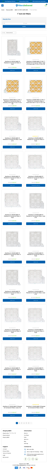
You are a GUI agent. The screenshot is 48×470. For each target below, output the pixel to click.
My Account (6, 457)
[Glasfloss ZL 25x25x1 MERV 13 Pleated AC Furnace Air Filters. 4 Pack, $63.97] (12, 162)
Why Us (26, 433)
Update (24, 26)
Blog (25, 441)
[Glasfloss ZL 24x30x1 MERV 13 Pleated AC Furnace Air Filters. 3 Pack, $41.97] (12, 277)
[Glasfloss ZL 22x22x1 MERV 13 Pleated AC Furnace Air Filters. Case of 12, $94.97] (12, 392)
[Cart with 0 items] (46, 5)
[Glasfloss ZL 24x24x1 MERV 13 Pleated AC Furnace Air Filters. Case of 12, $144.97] (35, 277)
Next (31, 423)
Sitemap (26, 443)
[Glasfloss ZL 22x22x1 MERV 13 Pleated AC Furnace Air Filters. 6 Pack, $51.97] (35, 392)
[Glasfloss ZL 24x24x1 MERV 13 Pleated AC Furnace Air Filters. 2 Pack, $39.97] (35, 354)
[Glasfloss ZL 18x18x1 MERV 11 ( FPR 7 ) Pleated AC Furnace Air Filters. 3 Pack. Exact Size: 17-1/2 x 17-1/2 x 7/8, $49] (35, 85)
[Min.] (13, 23)
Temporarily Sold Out (36, 147)
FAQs (25, 437)
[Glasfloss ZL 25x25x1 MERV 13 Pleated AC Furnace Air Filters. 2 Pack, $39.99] (12, 200)
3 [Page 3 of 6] (21, 423)
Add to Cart (12, 70)
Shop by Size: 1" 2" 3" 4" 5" (9, 433)
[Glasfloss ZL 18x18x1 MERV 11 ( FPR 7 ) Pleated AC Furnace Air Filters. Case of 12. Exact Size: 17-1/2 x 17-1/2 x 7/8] (35, 47)
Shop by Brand (6, 435)
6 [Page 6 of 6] (28, 423)
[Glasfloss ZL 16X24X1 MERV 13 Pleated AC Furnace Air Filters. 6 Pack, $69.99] (12, 47)
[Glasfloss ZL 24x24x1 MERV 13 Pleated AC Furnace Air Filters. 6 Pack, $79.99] (12, 315)
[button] (2, 5)
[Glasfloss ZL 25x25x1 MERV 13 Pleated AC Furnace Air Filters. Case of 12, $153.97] (12, 124)
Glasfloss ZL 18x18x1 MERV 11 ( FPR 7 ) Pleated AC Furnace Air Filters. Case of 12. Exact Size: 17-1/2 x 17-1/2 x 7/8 (35, 63)
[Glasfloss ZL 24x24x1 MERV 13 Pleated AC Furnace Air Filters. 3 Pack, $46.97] (12, 354)
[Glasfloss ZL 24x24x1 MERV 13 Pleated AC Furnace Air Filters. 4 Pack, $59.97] (35, 315)
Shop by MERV (6, 437)
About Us (26, 439)
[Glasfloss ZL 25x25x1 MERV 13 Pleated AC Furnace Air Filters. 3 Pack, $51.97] (35, 162)
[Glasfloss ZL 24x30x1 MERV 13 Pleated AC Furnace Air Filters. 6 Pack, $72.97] (12, 239)
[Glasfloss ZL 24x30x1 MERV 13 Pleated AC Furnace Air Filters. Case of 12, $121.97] (35, 200)
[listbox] (11, 33)
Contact (5, 449)
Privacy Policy (6, 451)
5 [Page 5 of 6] (26, 423)
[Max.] (34, 23)
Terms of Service (7, 453)
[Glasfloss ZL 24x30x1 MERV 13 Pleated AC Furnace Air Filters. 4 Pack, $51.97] (35, 239)
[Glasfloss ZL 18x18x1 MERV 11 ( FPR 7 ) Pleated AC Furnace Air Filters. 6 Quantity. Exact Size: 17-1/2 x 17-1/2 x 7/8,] (12, 85)
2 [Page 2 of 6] (19, 423)
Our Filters (26, 435)
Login (4, 455)
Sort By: (3, 32)
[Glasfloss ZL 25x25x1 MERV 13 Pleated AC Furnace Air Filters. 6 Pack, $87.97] (35, 124)
